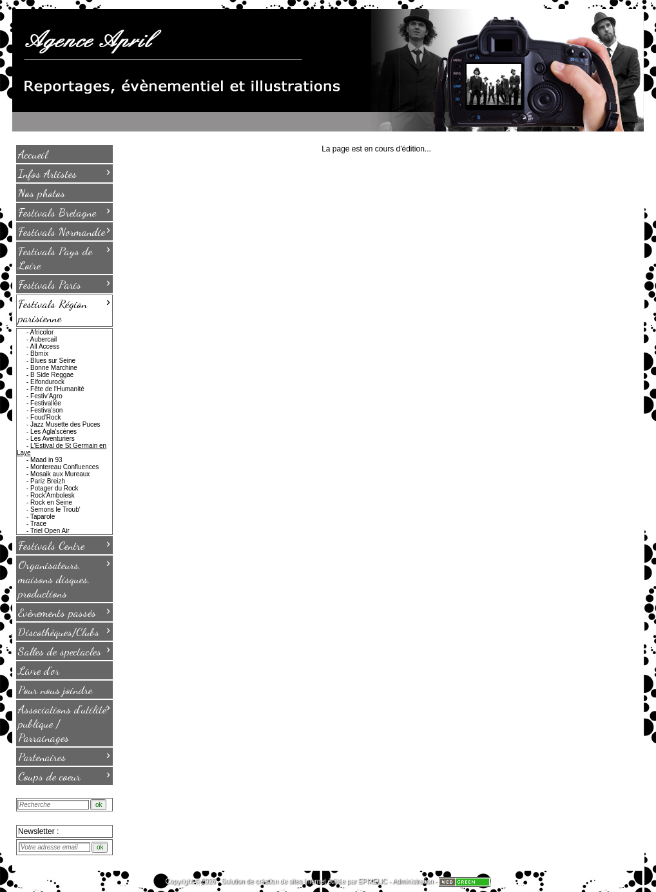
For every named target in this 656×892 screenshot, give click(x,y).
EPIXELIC (372, 881)
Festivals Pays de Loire (64, 257)
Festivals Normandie (64, 230)
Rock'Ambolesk (52, 495)
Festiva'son (46, 410)
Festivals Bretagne (64, 211)
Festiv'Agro (46, 396)
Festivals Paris (64, 283)
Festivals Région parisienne (64, 310)
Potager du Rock (54, 488)
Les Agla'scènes (53, 431)
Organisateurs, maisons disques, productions (64, 578)
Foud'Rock (45, 417)
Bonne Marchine (53, 367)
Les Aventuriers (52, 438)
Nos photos (41, 193)
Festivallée (45, 403)
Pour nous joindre (55, 690)
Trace (38, 523)
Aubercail (43, 339)
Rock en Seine (51, 502)
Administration (412, 881)
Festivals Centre (64, 544)
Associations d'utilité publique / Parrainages (64, 722)
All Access (45, 346)
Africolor (42, 332)
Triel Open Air (50, 530)
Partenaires (64, 756)
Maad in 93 (46, 459)
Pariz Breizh (47, 481)
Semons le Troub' (55, 509)
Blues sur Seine (52, 360)
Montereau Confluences (64, 466)
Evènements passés (64, 611)
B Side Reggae (51, 374)
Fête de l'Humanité (57, 389)
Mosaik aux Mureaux (60, 474)
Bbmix (39, 353)
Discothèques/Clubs (64, 631)
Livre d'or (38, 670)
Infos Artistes (64, 172)
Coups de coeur (64, 775)
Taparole (42, 516)
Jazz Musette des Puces (65, 424)
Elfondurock (47, 381)
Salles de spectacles (64, 650)
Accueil (33, 154)
